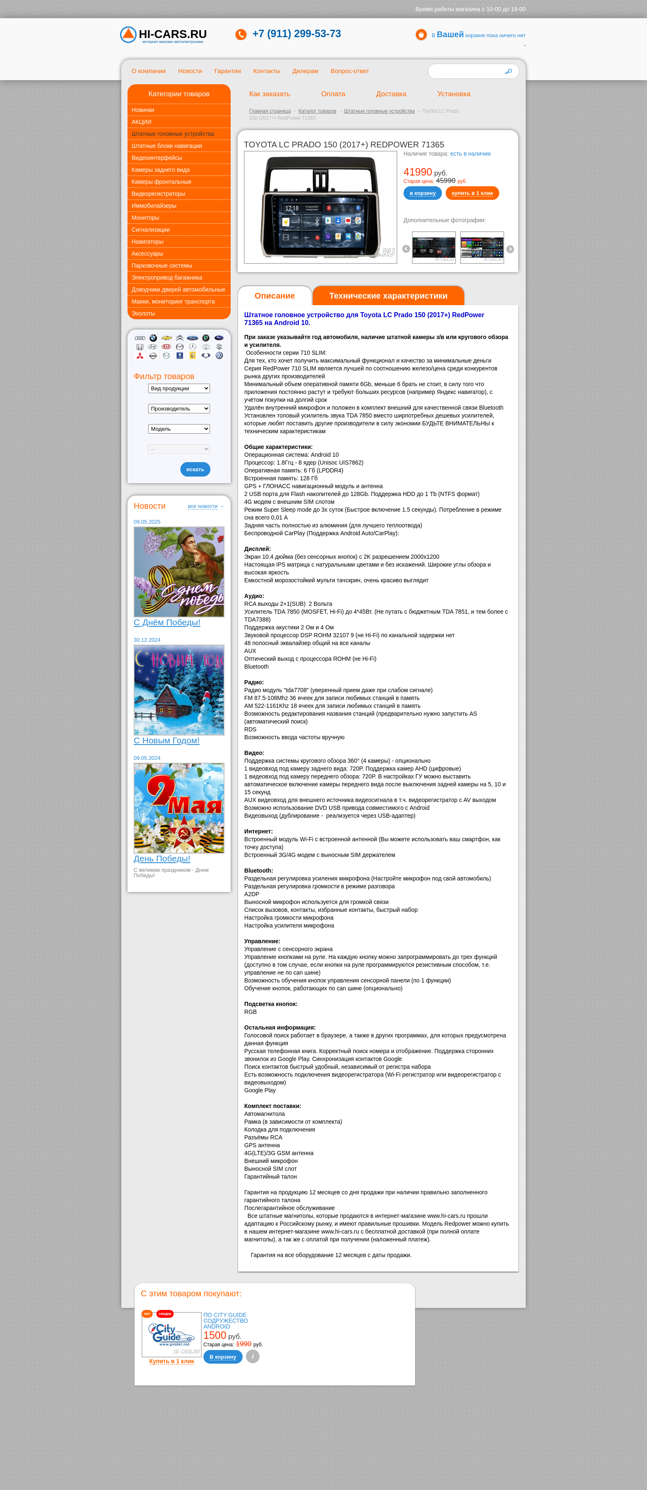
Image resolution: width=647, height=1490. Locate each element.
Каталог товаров (317, 111)
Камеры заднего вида (161, 169)
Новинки (143, 110)
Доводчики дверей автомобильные (178, 289)
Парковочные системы (162, 265)
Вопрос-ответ (350, 70)
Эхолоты (143, 313)
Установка (453, 94)
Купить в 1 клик (171, 1361)
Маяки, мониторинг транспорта (173, 301)
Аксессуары (147, 253)
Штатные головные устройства (173, 133)
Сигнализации (151, 229)
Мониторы (145, 217)
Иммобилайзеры (154, 205)
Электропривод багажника (167, 277)
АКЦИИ (141, 122)
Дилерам (306, 70)
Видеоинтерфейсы (157, 157)
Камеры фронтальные (161, 181)
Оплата (333, 94)
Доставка (391, 94)
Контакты (266, 70)
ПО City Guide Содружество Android (225, 1321)
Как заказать (269, 94)
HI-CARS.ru (173, 34)
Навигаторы (147, 241)
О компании (149, 70)
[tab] (275, 296)
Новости (190, 70)
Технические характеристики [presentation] (388, 295)
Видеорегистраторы (158, 193)
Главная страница (270, 111)
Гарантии (228, 70)
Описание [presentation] (275, 295)
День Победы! (162, 858)
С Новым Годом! (167, 740)
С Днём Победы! (167, 622)
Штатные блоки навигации (167, 145)
